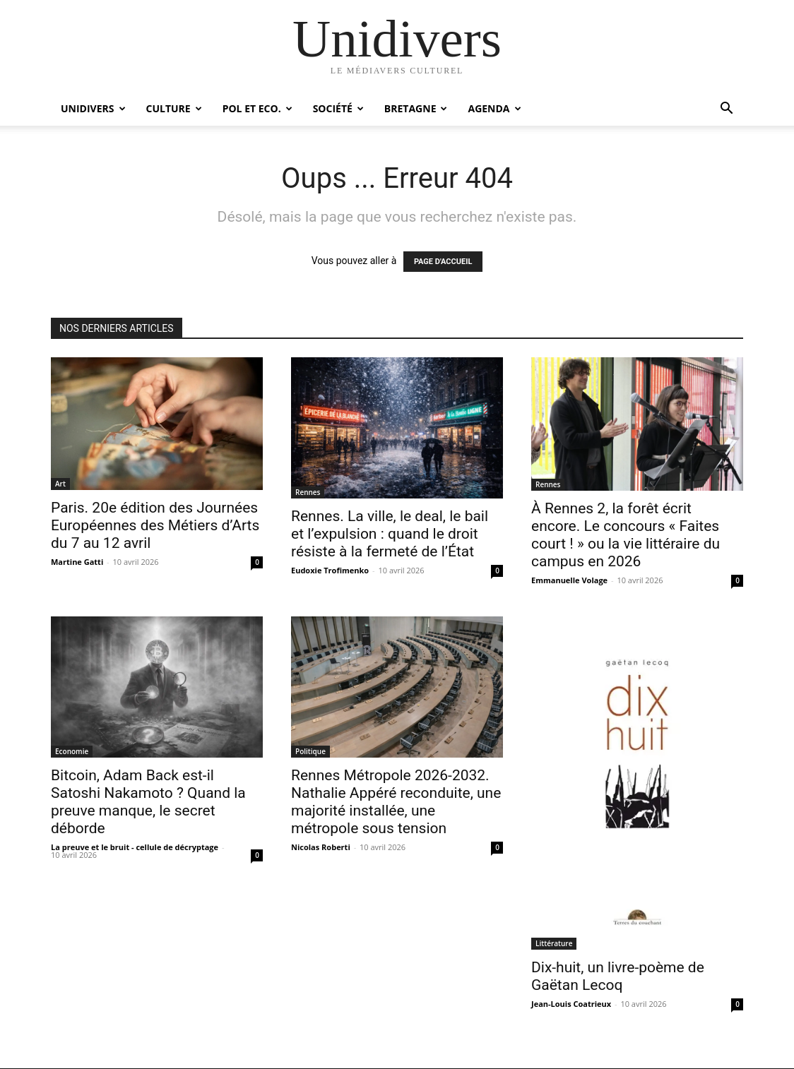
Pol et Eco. (257, 108)
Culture (174, 108)
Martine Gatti (77, 561)
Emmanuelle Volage (569, 580)
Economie (71, 751)
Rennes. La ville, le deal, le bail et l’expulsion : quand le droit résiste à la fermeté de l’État (389, 534)
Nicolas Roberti (320, 847)
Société (338, 108)
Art (60, 484)
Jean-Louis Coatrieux (571, 1003)
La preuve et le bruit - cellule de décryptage (134, 847)
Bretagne (416, 108)
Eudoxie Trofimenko (330, 570)
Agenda (494, 108)
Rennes (307, 492)
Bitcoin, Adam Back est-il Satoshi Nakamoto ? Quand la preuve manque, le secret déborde (148, 802)
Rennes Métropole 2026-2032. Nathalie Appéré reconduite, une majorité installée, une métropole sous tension (396, 802)
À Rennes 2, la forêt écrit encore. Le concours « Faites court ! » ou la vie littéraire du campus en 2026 (625, 535)
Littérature (553, 943)
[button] (726, 110)
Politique (310, 751)
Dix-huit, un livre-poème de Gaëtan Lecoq (617, 976)
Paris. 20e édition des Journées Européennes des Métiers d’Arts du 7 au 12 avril (155, 525)
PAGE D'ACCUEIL (443, 261)
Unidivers (93, 108)
